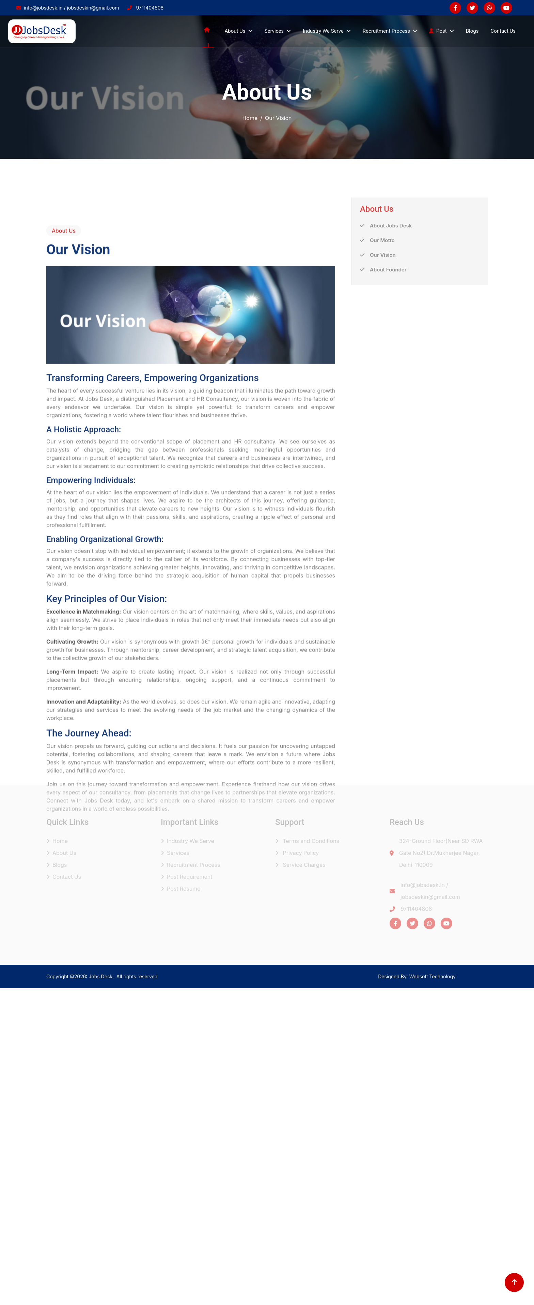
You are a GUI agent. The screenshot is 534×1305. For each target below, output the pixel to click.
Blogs (472, 31)
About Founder (388, 299)
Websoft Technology (432, 976)
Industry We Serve (187, 840)
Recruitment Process (190, 864)
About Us (61, 852)
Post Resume (181, 888)
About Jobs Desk (391, 255)
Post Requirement (187, 876)
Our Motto (382, 269)
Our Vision (383, 284)
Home (249, 118)
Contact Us (503, 31)
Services (175, 852)
